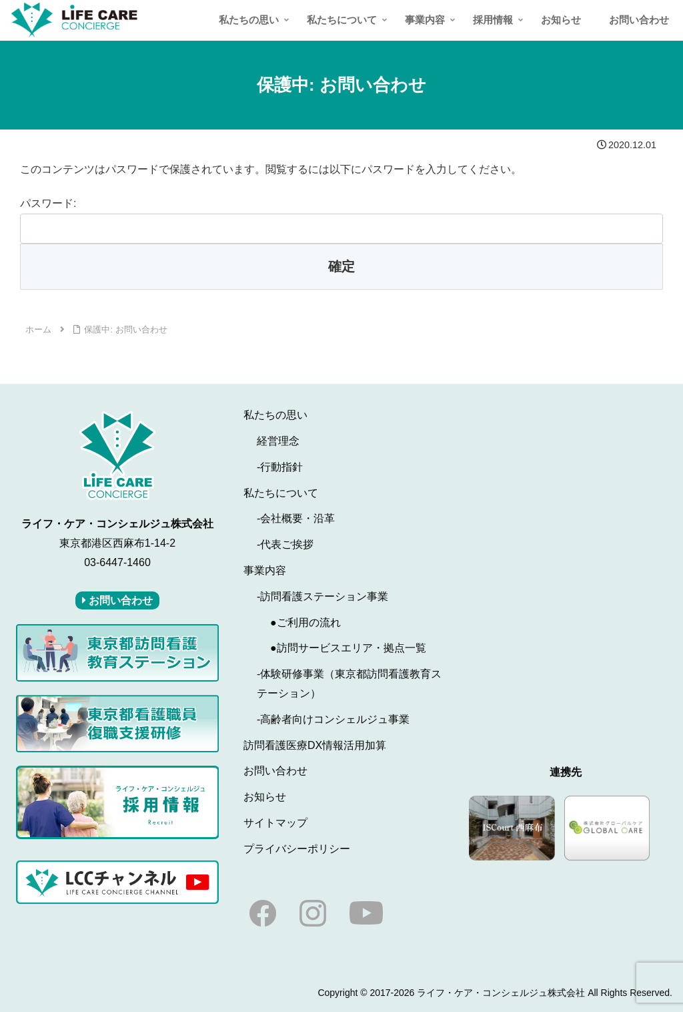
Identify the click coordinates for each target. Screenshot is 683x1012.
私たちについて (280, 493)
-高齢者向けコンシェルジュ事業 (333, 719)
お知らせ (264, 796)
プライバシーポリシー (296, 848)
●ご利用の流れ (305, 622)
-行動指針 (280, 467)
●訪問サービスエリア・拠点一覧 (348, 648)
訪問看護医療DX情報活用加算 (314, 745)
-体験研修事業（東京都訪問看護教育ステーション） (349, 683)
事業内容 (264, 570)
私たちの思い (275, 415)
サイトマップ (275, 822)
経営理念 (278, 441)
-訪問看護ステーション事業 (322, 596)
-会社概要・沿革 (296, 518)
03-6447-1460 (117, 562)
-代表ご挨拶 (285, 544)
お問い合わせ (275, 770)
